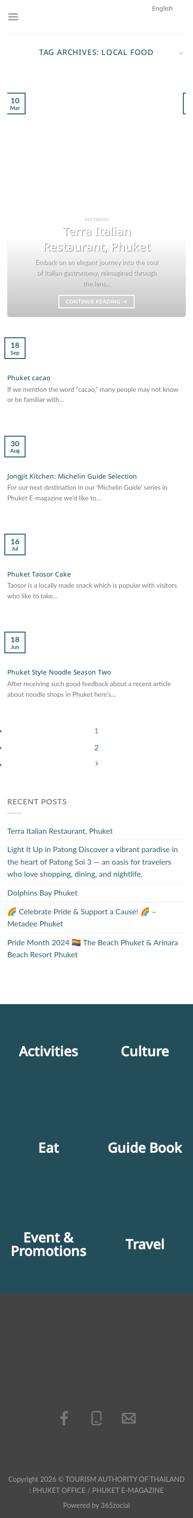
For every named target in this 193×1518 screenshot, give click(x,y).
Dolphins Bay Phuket (42, 892)
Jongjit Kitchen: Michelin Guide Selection (72, 477)
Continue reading (96, 301)
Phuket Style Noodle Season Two (59, 673)
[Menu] (13, 16)
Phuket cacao (28, 378)
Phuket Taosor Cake (39, 575)
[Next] (96, 764)
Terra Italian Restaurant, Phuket (60, 830)
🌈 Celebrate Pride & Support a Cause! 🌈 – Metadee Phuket (81, 917)
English (167, 49)
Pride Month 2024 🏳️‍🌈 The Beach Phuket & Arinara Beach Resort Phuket (92, 948)
